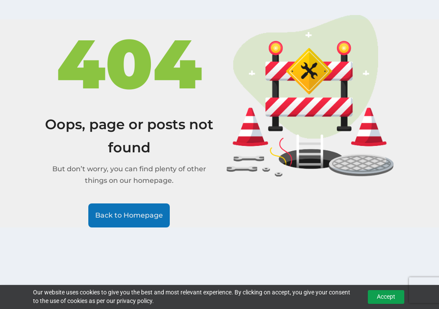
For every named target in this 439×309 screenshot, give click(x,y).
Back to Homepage (129, 215)
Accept (386, 296)
